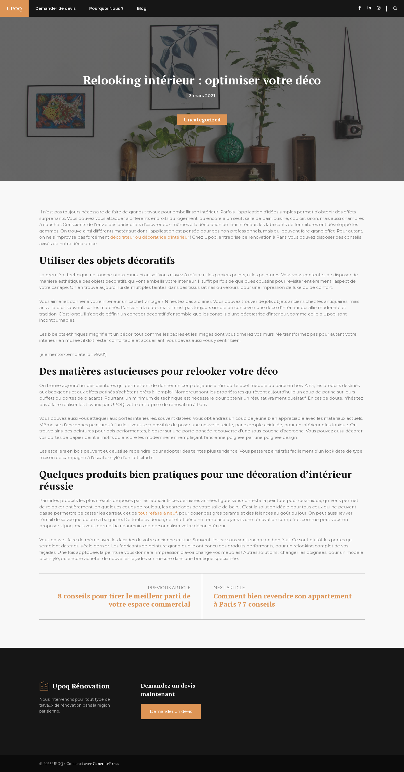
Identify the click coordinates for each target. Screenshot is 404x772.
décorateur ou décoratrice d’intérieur (149, 237)
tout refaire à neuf (157, 513)
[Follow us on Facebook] (360, 8)
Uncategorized (202, 119)
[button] (395, 8)
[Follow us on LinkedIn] (369, 8)
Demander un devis (171, 711)
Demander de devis (55, 8)
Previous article (169, 587)
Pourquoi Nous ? (106, 8)
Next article (229, 587)
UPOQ (14, 8)
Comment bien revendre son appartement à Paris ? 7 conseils (283, 600)
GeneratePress (106, 763)
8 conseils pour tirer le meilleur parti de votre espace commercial (124, 600)
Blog (141, 8)
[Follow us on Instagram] (382, 8)
